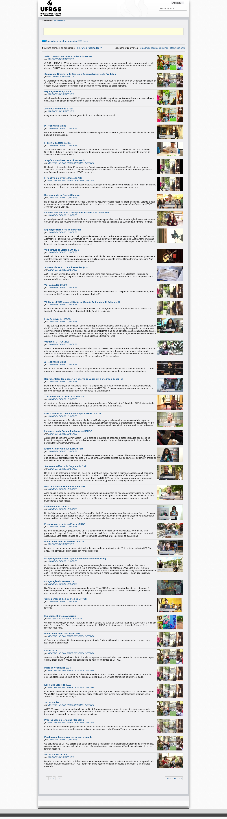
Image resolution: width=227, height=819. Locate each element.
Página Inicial (59, 20)
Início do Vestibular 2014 (57, 668)
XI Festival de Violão (55, 362)
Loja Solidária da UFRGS (57, 319)
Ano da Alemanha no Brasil (58, 108)
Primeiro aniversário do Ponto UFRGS (64, 524)
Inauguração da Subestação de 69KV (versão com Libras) (75, 558)
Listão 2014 (50, 650)
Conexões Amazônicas (56, 506)
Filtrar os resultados (88, 48)
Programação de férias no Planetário (64, 720)
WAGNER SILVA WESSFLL (61, 59)
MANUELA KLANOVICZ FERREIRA (65, 618)
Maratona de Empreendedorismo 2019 (64, 486)
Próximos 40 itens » (174, 778)
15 (60, 778)
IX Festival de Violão (55, 126)
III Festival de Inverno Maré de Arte (63, 178)
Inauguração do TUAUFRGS (59, 581)
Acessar (176, 3)
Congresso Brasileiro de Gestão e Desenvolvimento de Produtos (80, 74)
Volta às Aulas (51, 702)
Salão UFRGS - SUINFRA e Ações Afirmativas (68, 56)
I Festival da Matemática (57, 143)
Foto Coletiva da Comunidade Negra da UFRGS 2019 (72, 413)
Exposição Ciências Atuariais (60, 616)
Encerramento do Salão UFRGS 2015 (64, 541)
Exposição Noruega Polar (58, 91)
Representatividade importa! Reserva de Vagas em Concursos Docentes (83, 379)
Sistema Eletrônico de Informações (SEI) (66, 267)
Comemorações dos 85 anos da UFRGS (65, 599)
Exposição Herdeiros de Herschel (62, 229)
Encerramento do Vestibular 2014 (62, 633)
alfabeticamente (177, 48)
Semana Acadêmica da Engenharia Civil (65, 466)
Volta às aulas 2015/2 (55, 754)
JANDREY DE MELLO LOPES (62, 128)
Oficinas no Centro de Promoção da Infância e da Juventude (76, 212)
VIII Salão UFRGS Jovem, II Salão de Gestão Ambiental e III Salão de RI (82, 302)
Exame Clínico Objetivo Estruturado (63, 449)
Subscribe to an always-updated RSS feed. (65, 41)
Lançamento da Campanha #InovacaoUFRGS (68, 431)
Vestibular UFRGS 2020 (56, 342)
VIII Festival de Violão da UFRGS (61, 250)
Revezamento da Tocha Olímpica (61, 195)
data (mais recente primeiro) (154, 48)
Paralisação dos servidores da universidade (68, 737)
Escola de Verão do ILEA (57, 685)
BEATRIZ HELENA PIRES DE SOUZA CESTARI (71, 163)
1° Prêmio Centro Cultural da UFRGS (64, 396)
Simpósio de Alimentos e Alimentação (64, 160)
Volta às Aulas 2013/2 (55, 285)
